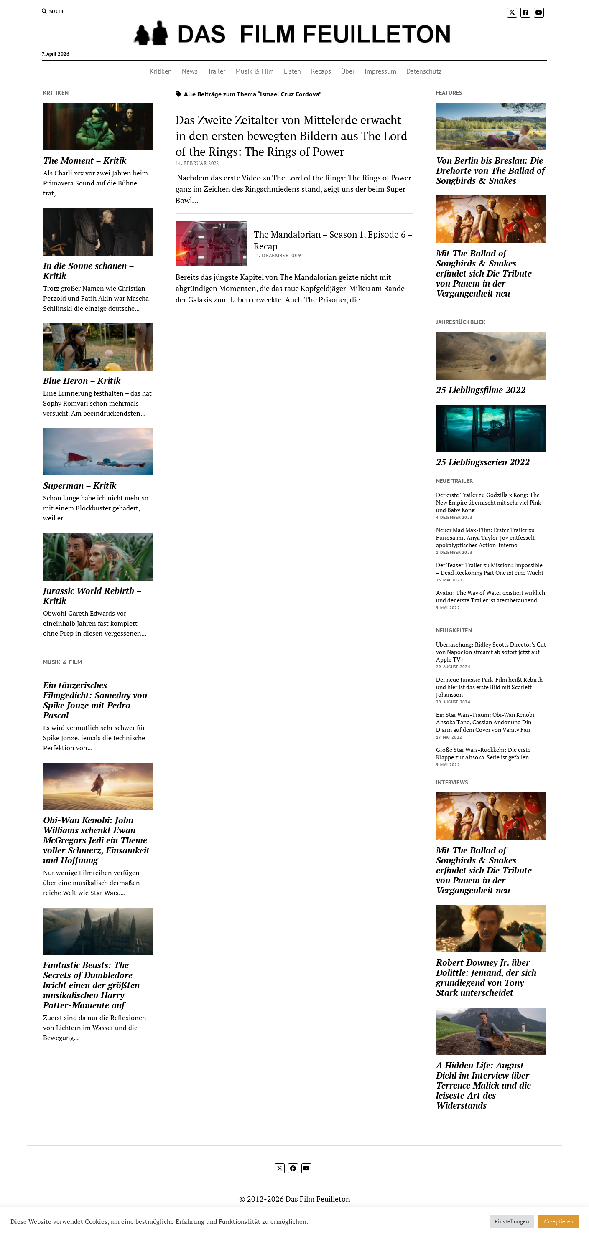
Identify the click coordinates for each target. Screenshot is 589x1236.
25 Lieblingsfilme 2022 (480, 390)
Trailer (216, 71)
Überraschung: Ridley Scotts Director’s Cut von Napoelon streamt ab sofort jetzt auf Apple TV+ (491, 652)
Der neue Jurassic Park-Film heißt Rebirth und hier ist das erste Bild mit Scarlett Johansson (489, 687)
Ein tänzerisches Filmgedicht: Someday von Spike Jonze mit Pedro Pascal (95, 700)
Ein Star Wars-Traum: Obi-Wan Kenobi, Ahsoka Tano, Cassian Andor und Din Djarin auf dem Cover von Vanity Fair (485, 722)
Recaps (321, 71)
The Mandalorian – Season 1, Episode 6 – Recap (333, 240)
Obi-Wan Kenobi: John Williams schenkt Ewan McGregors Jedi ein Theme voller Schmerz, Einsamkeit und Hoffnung (96, 840)
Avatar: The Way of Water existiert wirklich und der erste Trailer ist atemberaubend (490, 596)
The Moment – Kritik (84, 160)
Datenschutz (423, 71)
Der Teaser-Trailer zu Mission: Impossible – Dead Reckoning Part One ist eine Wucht (489, 568)
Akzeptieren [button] (558, 1221)
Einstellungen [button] (512, 1221)
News (190, 71)
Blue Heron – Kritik (81, 381)
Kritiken (161, 71)
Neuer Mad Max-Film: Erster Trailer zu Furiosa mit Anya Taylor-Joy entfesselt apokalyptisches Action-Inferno (485, 537)
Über (347, 71)
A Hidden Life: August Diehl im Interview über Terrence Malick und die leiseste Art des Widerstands (483, 1085)
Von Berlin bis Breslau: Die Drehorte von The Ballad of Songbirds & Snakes (490, 170)
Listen (292, 71)
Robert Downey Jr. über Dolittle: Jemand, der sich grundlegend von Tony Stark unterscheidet (486, 977)
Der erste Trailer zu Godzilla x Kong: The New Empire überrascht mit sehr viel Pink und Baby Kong (488, 502)
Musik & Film (254, 71)
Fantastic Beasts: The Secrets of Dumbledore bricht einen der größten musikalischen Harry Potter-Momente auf (91, 985)
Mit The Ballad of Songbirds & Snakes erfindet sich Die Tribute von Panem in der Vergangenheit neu (484, 273)
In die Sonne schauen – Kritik (88, 271)
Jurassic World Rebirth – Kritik (92, 596)
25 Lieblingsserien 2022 (483, 462)
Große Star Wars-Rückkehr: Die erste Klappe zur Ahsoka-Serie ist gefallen (483, 753)
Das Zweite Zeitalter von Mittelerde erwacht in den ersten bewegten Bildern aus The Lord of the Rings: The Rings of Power (292, 135)
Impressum (380, 71)
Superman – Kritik (79, 485)
